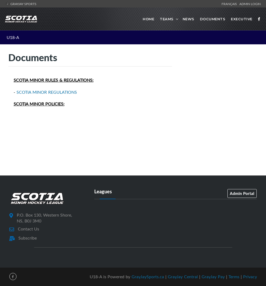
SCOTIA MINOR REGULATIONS (47, 92)
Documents (213, 19)
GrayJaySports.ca (148, 277)
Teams (167, 19)
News (188, 19)
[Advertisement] (219, 93)
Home (148, 19)
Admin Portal (242, 193)
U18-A (13, 37)
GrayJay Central (183, 277)
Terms (233, 277)
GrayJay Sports (20, 4)
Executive (241, 19)
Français (230, 4)
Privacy (250, 277)
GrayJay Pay (213, 277)
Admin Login (250, 4)
